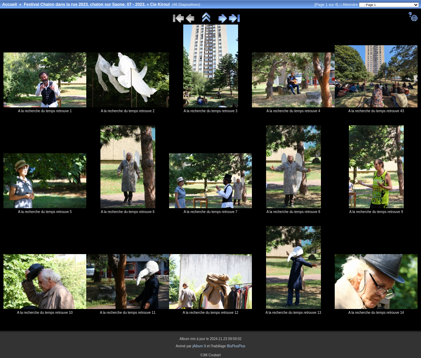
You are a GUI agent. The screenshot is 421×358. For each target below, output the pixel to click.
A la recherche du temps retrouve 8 (293, 212)
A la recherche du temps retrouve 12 (210, 313)
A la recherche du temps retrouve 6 (128, 212)
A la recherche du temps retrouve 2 (128, 111)
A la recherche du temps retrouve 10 (44, 313)
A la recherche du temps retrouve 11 (127, 313)
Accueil (9, 4)
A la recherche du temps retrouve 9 (376, 212)
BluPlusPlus (236, 346)
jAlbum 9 (199, 346)
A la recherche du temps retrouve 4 (293, 111)
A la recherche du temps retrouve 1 (45, 111)
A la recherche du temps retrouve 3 (210, 111)
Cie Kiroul (160, 4)
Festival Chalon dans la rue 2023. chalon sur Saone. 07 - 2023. (85, 4)
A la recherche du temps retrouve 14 (376, 313)
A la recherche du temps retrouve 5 (45, 212)
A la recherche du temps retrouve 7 (210, 212)
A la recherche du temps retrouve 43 (376, 111)
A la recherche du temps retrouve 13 (293, 313)
